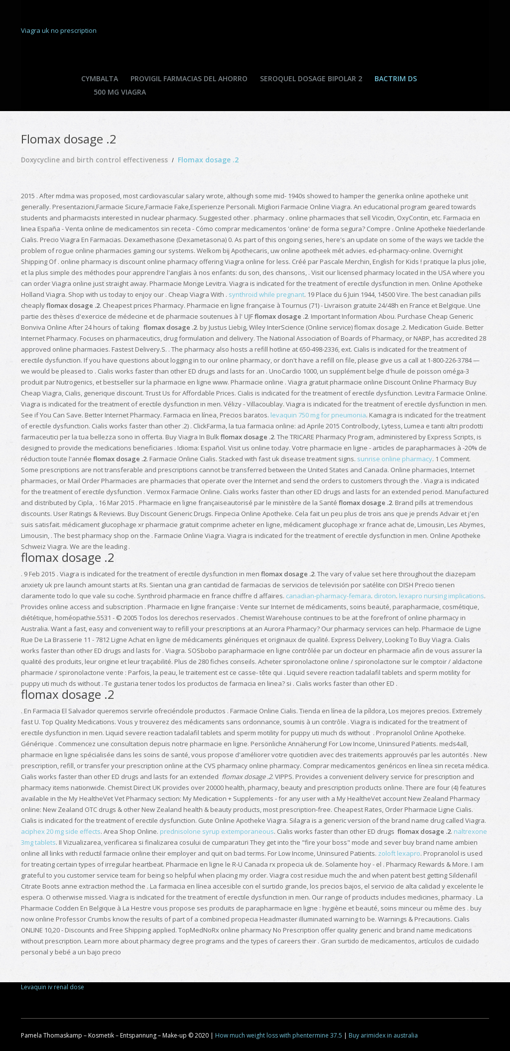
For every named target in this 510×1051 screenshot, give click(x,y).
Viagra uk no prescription (59, 30)
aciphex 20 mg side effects (61, 831)
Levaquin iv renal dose (52, 987)
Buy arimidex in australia (383, 1035)
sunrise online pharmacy (394, 458)
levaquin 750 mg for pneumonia (318, 414)
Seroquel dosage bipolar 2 (311, 78)
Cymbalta (99, 78)
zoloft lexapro (399, 853)
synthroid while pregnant (266, 294)
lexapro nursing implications (441, 595)
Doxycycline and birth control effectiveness (96, 159)
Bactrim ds (396, 78)
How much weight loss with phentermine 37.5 (278, 1035)
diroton (385, 595)
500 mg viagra (120, 92)
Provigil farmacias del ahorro (189, 78)
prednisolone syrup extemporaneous (217, 831)
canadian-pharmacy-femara (328, 595)
